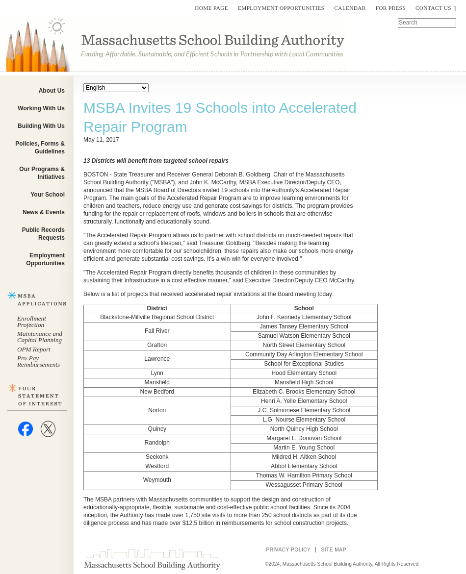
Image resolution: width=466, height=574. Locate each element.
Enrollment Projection (31, 321)
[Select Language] (116, 87)
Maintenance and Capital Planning (39, 336)
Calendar (349, 8)
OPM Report (34, 349)
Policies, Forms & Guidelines (40, 147)
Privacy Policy (288, 549)
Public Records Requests (43, 233)
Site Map (333, 549)
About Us (52, 90)
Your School (47, 194)
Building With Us (41, 126)
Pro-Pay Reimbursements (38, 361)
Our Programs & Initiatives (42, 173)
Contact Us (433, 8)
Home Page (211, 8)
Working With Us (41, 108)
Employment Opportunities (281, 8)
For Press (391, 8)
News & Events (44, 212)
